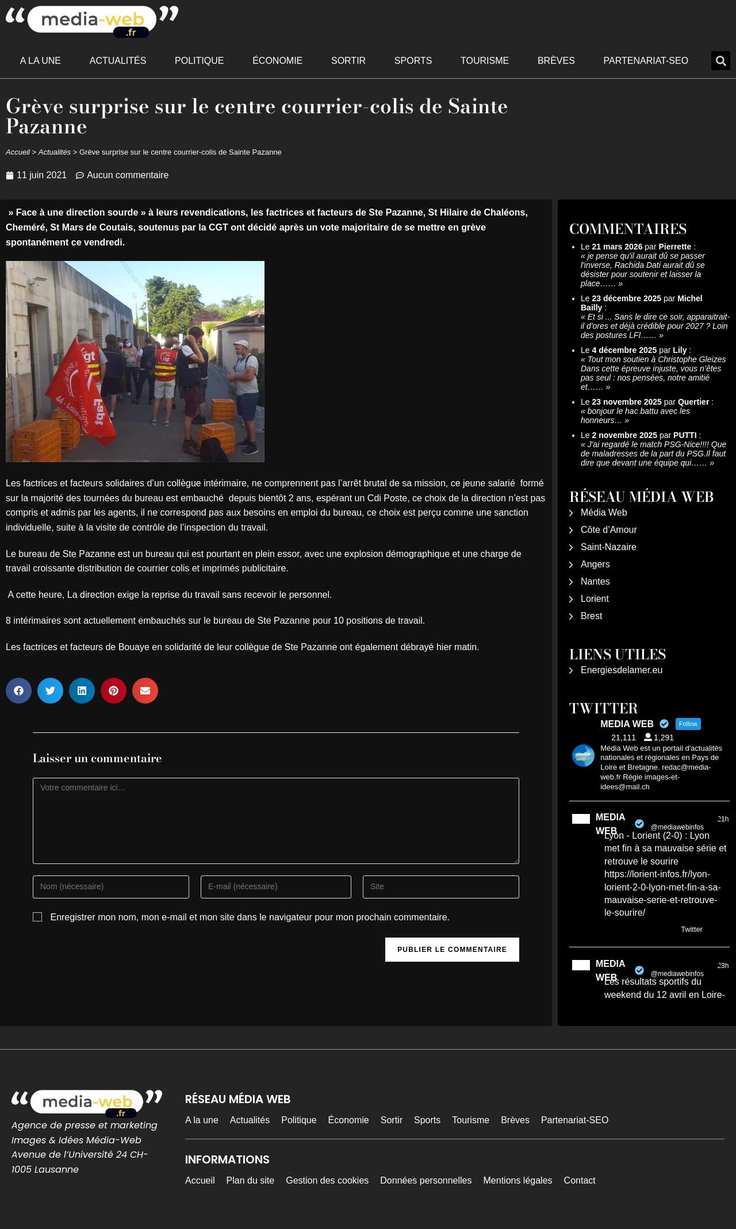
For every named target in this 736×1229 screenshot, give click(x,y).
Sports (413, 61)
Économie (277, 61)
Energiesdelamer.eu (621, 670)
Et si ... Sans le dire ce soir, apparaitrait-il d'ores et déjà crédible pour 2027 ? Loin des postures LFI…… (655, 326)
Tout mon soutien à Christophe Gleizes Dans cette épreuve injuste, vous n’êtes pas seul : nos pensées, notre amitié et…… (653, 373)
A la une (40, 61)
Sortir (348, 61)
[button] (720, 60)
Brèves (556, 61)
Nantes (595, 581)
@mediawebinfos (677, 827)
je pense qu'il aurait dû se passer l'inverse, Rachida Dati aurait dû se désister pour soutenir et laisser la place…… (643, 269)
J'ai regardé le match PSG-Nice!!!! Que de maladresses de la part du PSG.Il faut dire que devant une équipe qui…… (653, 453)
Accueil (18, 152)
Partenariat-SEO (646, 61)
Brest (591, 616)
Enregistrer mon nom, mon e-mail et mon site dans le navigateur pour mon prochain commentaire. (250, 917)
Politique (199, 61)
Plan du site (251, 1180)
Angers (595, 564)
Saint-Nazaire (609, 547)
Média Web (604, 512)
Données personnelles (425, 1180)
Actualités (118, 61)
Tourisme (485, 61)
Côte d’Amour (609, 530)
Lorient (595, 599)
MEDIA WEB (610, 824)
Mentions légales (518, 1180)
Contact (580, 1180)
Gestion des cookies (327, 1180)
